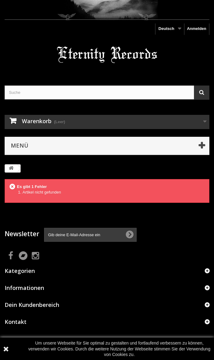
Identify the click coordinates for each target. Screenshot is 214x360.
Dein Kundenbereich (32, 304)
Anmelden (196, 28)
